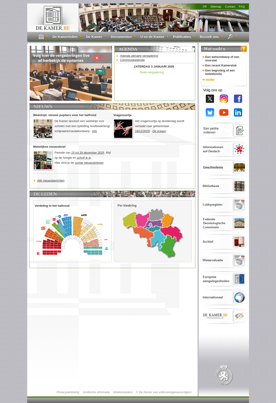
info (94, 131)
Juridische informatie (96, 392)
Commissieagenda (132, 60)
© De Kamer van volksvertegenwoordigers (164, 392)
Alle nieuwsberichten (50, 180)
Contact (230, 6)
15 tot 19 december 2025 (88, 152)
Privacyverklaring (68, 392)
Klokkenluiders (123, 392)
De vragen (159, 131)
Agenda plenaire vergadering (139, 55)
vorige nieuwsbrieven (89, 162)
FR (205, 6)
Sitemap (215, 6)
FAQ (242, 6)
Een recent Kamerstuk (221, 65)
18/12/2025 (142, 131)
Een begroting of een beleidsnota (220, 72)
